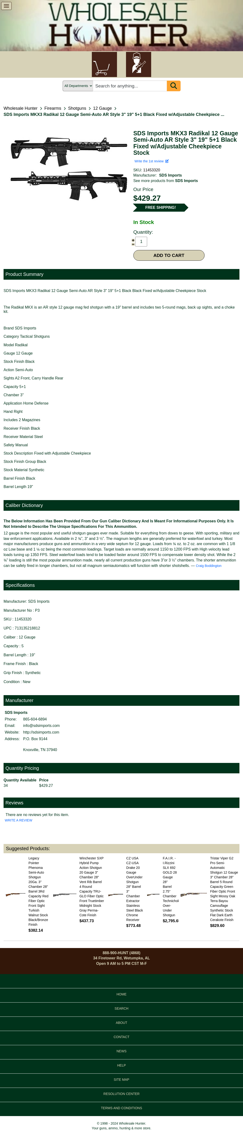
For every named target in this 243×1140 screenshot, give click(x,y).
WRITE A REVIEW (18, 820)
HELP (121, 1065)
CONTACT (122, 1037)
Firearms (52, 108)
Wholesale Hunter (20, 108)
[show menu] (6, 6)
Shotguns (77, 108)
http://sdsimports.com (41, 732)
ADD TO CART (168, 255)
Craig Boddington (208, 566)
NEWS (121, 1051)
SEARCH (121, 1008)
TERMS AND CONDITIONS (121, 1108)
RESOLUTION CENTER (121, 1094)
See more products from (165, 181)
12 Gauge (102, 108)
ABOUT (121, 1023)
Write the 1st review (152, 161)
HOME (121, 994)
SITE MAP (121, 1079)
